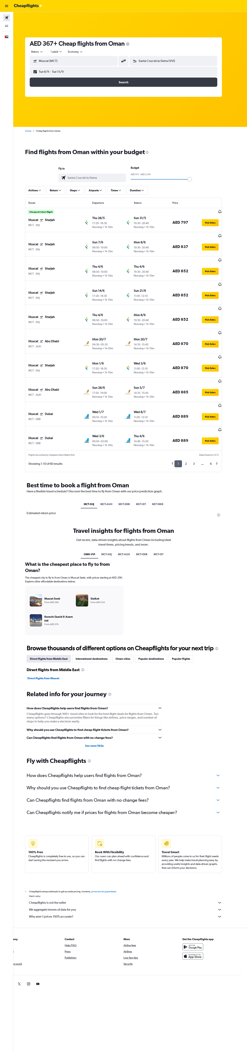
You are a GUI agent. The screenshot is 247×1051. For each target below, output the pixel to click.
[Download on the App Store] (199, 913)
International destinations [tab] (98, 615)
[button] (6, 6)
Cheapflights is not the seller (132, 859)
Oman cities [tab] (129, 615)
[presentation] (134, 44)
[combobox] (44, 52)
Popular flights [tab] (188, 615)
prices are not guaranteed (110, 848)
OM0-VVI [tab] (96, 511)
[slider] (196, 179)
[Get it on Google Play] (199, 903)
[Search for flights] (7, 18)
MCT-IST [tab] (147, 461)
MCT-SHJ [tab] (95, 461)
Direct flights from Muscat (50, 635)
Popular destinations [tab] (158, 615)
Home (35, 131)
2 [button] (193, 421)
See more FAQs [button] (101, 702)
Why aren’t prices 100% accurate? (132, 873)
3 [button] (200, 421)
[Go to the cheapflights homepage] (28, 6)
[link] (193, 941)
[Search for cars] (7, 26)
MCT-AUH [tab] (113, 461)
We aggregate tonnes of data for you (132, 866)
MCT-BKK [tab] (164, 461)
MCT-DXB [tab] (130, 461)
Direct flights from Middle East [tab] (55, 615)
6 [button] (217, 421)
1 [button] (185, 421)
